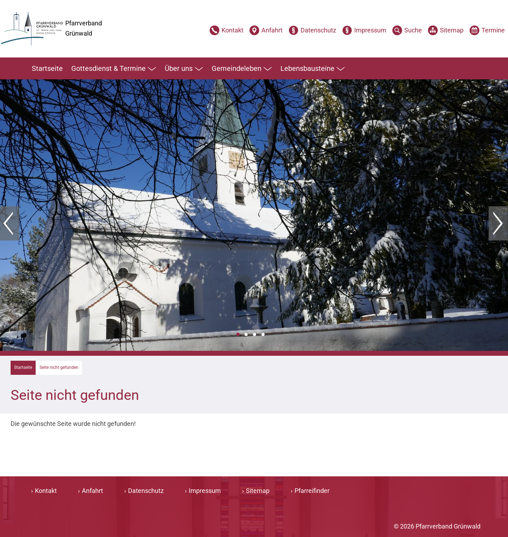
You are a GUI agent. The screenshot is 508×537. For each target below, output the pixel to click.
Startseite (47, 68)
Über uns (184, 68)
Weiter (498, 223)
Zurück (9, 223)
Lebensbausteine (312, 68)
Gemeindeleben (242, 68)
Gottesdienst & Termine (113, 68)
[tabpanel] (254, 215)
